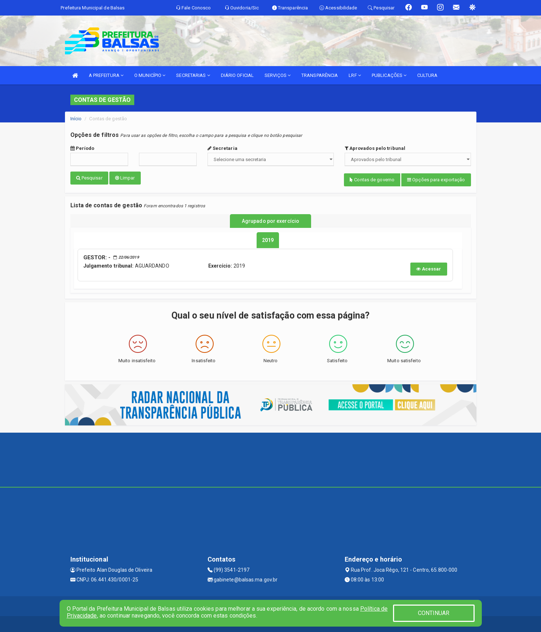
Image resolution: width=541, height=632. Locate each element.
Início (76, 118)
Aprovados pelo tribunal (375, 148)
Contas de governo (372, 179)
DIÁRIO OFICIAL (237, 75)
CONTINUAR (434, 613)
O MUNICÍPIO (149, 75)
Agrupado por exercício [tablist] (270, 220)
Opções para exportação (436, 179)
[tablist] (268, 238)
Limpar (125, 178)
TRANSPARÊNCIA (319, 75)
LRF (355, 75)
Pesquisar (89, 178)
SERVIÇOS (278, 75)
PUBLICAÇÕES (389, 75)
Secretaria (222, 148)
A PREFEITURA (106, 75)
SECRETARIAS (193, 75)
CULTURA (427, 75)
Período (82, 148)
